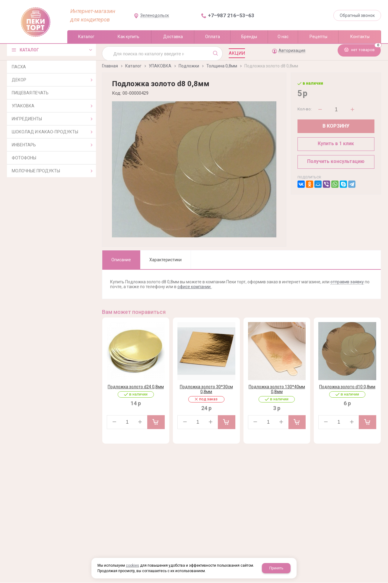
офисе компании (194, 286)
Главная (110, 66)
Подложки (189, 66)
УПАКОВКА (160, 66)
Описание (121, 259)
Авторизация (291, 50)
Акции (237, 53)
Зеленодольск (154, 15)
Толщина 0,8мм (221, 66)
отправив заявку (347, 281)
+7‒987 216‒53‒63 (231, 15)
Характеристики (165, 259)
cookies (132, 565)
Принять (276, 568)
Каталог (133, 66)
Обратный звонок (357, 15)
